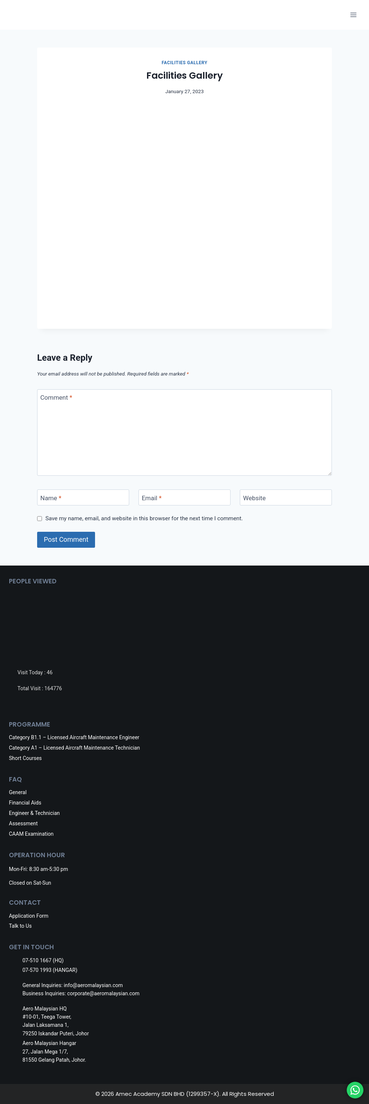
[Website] (286, 497)
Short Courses (25, 758)
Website (254, 498)
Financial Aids (25, 803)
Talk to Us (20, 926)
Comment (56, 397)
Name (51, 498)
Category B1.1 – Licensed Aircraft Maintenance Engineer (74, 737)
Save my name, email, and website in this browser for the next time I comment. (144, 518)
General (18, 792)
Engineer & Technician (34, 813)
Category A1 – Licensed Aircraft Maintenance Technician (74, 748)
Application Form (28, 916)
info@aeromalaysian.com (93, 985)
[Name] (83, 497)
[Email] (184, 497)
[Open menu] (353, 14)
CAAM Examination (31, 834)
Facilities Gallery (184, 62)
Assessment (23, 823)
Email (152, 498)
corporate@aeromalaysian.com (103, 993)
